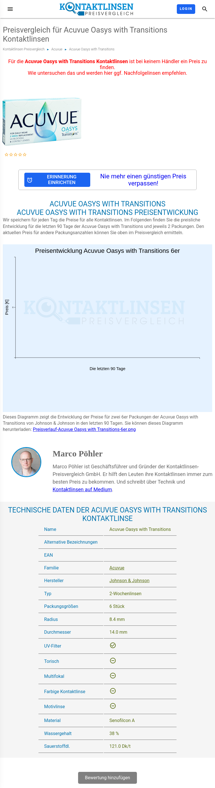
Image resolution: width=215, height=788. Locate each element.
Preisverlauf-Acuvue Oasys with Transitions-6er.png (84, 429)
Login (186, 9)
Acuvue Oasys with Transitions (91, 49)
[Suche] (205, 9)
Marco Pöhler (78, 453)
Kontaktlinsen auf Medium (82, 489)
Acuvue (57, 49)
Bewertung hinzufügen (107, 777)
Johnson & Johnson (129, 580)
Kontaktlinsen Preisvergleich (24, 49)
